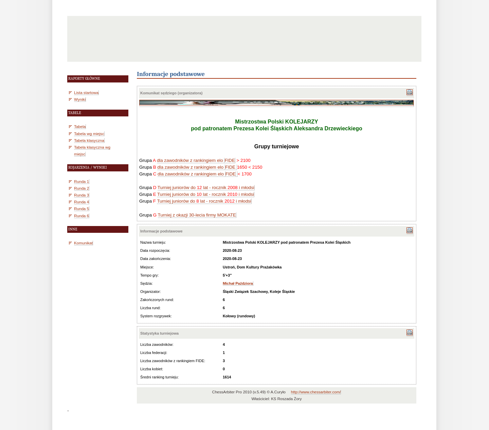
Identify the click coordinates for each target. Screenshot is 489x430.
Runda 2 (81, 188)
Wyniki (80, 99)
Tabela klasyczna (89, 140)
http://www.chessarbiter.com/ (316, 392)
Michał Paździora (238, 283)
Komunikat (83, 243)
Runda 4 (81, 202)
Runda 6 (81, 215)
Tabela (80, 126)
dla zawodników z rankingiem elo (190, 160)
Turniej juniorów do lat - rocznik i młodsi (206, 187)
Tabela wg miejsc (89, 133)
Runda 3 (81, 195)
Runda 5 (81, 208)
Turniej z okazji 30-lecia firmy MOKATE (197, 215)
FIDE (229, 160)
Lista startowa (86, 92)
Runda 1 (81, 181)
